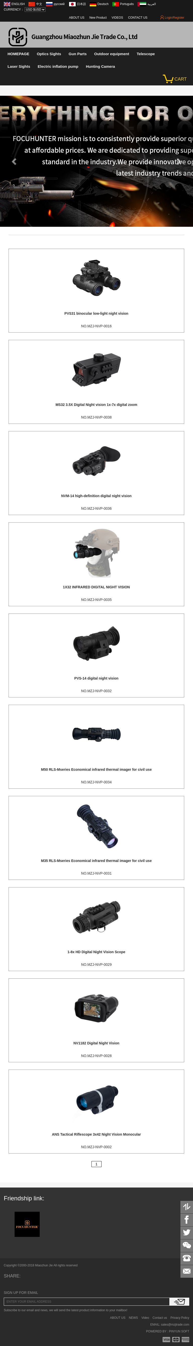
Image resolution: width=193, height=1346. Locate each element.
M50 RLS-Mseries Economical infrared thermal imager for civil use (96, 769)
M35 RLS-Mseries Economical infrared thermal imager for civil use (96, 861)
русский (59, 4)
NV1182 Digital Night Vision (96, 1043)
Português (127, 4)
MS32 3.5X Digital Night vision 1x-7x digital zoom (96, 405)
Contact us (160, 1318)
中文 (39, 4)
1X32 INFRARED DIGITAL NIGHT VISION (96, 587)
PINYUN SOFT (178, 1331)
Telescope (146, 54)
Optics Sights (49, 54)
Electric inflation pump (58, 66)
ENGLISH (18, 4)
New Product (98, 17)
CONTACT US (138, 17)
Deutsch (103, 4)
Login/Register (172, 17)
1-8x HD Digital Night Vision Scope (96, 952)
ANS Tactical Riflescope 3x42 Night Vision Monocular (96, 1134)
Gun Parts (78, 54)
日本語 (81, 4)
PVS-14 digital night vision (96, 678)
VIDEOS (117, 17)
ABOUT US (76, 17)
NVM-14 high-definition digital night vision (96, 496)
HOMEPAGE (18, 54)
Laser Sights (19, 66)
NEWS (133, 1318)
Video (145, 1318)
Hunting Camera (100, 66)
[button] (14, 161)
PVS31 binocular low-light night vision (96, 313)
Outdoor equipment (111, 54)
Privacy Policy (179, 1318)
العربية (152, 4)
